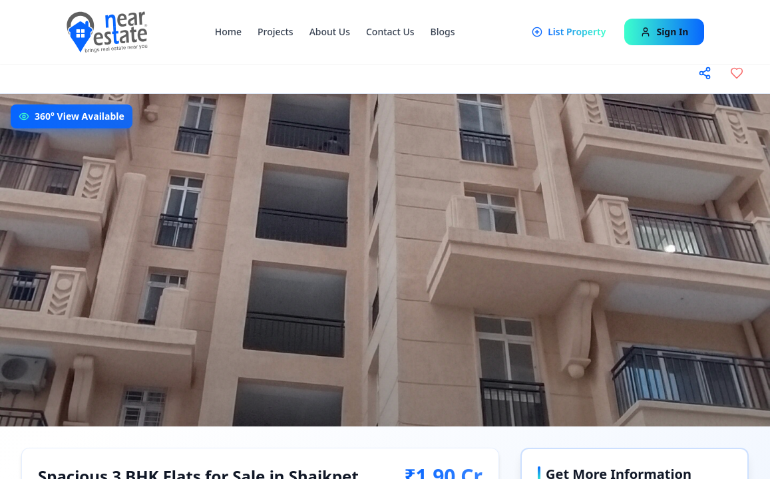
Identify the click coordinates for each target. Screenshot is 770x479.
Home (228, 31)
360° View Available (79, 116)
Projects (275, 31)
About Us (329, 31)
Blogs (443, 31)
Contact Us (390, 31)
